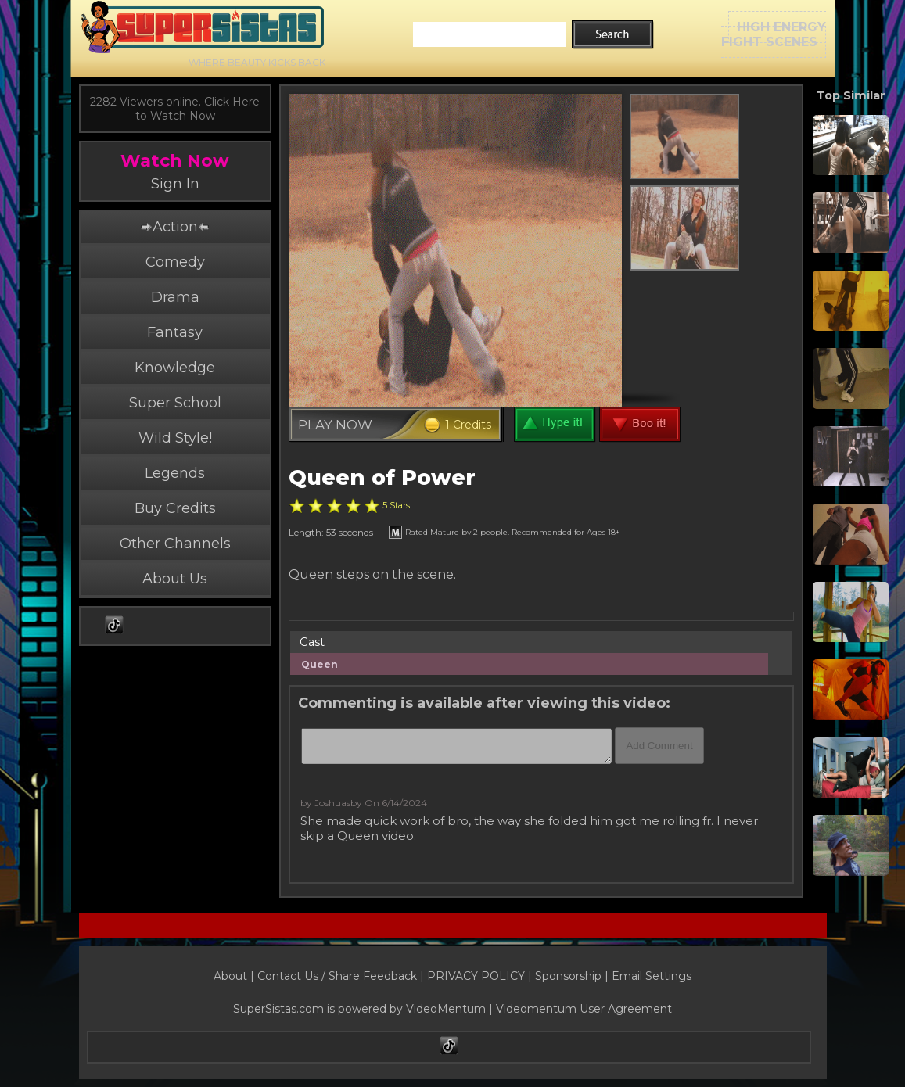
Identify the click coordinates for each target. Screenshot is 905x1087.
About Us (174, 578)
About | (235, 976)
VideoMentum (446, 1009)
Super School (175, 402)
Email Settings (651, 976)
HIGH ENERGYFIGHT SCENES (773, 34)
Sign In (175, 183)
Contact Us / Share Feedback (337, 976)
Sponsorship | (573, 976)
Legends (175, 473)
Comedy (175, 262)
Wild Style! (175, 438)
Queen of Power (382, 477)
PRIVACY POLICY (476, 976)
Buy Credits (175, 508)
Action (174, 226)
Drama (175, 297)
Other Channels (175, 543)
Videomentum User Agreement (584, 1009)
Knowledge (175, 367)
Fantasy (175, 332)
